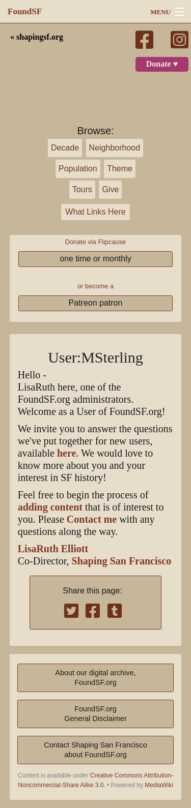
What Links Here (95, 211)
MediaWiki (159, 785)
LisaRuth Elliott (53, 549)
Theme (119, 168)
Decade (65, 147)
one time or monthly (95, 258)
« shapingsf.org (36, 37)
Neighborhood (115, 147)
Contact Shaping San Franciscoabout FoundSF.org (95, 750)
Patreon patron (96, 302)
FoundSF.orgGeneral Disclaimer (95, 714)
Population (78, 168)
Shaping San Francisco (122, 561)
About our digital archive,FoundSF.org (95, 677)
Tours (82, 189)
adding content (50, 507)
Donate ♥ (162, 64)
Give (110, 189)
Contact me (92, 519)
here (66, 453)
